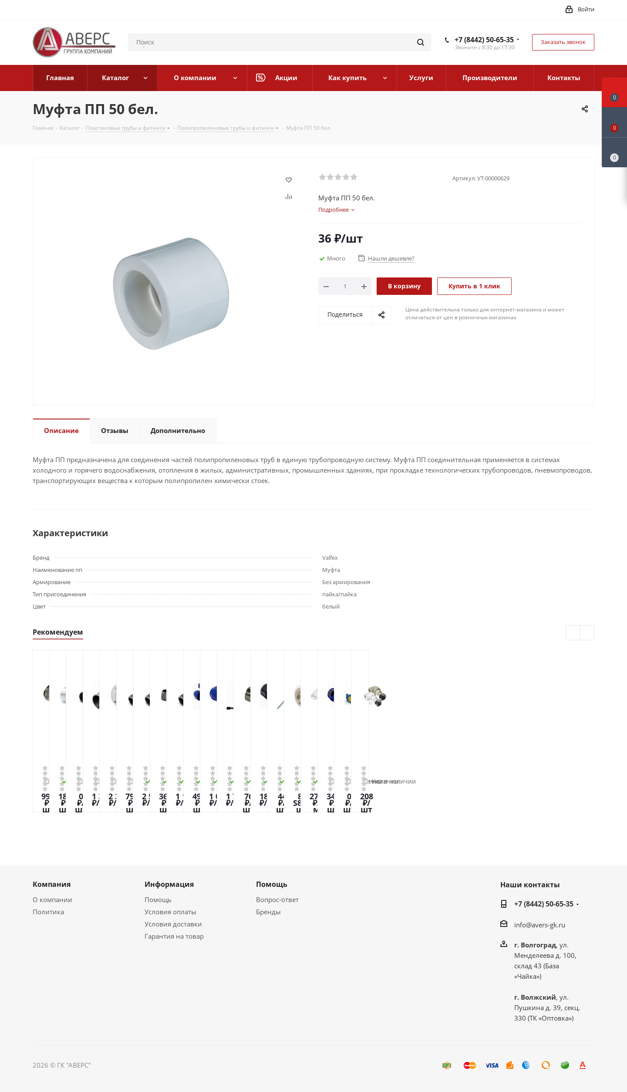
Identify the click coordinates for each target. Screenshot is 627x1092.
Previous (573, 633)
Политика (48, 911)
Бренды (268, 911)
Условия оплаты (170, 911)
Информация (169, 884)
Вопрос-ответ (277, 899)
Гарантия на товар (174, 936)
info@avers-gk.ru (539, 924)
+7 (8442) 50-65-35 (484, 39)
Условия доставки (173, 924)
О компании (52, 899)
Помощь (158, 899)
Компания (52, 884)
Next (587, 633)
